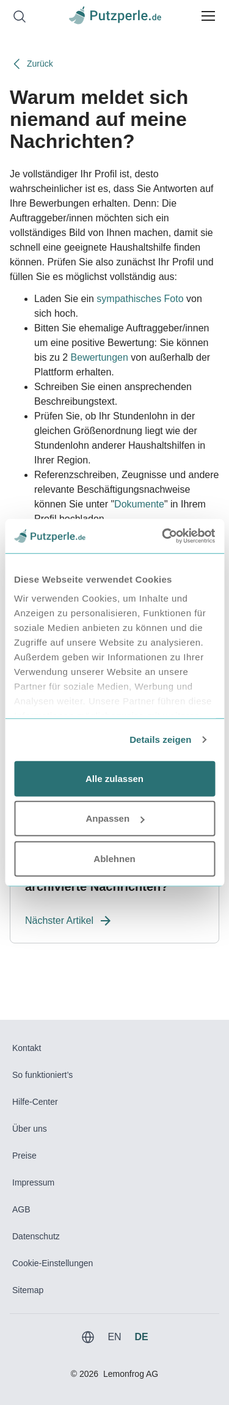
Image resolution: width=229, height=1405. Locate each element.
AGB (21, 1209)
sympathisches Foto (139, 298)
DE (141, 1337)
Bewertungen (99, 357)
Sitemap (27, 1290)
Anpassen (114, 818)
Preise (24, 1155)
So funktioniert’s (42, 1075)
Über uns (29, 1129)
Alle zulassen (114, 778)
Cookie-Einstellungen (52, 1263)
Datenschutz (36, 1236)
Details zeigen (160, 739)
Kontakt (26, 1048)
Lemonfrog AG (130, 1374)
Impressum (33, 1182)
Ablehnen (114, 858)
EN (114, 1337)
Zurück (31, 64)
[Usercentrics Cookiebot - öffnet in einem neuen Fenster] (163, 536)
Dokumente (139, 504)
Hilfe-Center (35, 1102)
